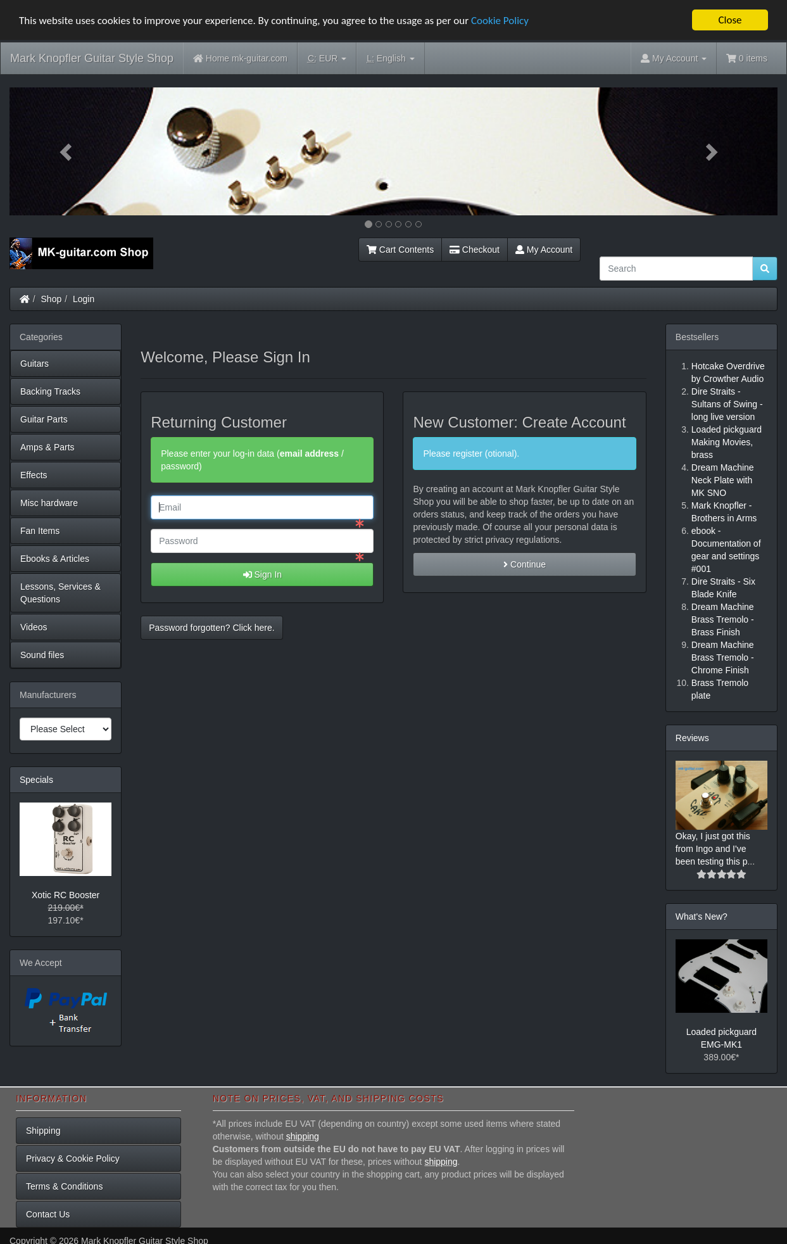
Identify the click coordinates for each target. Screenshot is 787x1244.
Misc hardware (49, 503)
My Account (543, 249)
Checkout (475, 249)
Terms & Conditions (64, 1186)
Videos (33, 627)
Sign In (262, 574)
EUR (327, 58)
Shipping (43, 1130)
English (390, 58)
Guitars (34, 364)
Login (83, 299)
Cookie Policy (500, 20)
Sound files (42, 655)
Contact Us (48, 1214)
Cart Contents (400, 249)
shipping (302, 1136)
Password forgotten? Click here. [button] (211, 628)
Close (729, 20)
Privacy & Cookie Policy (73, 1158)
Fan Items (40, 531)
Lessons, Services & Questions (60, 592)
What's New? (701, 916)
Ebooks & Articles (54, 559)
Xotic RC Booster (65, 895)
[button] (67, 151)
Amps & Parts (47, 447)
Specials (36, 780)
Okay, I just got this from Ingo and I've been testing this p (713, 848)
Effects (33, 475)
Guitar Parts (44, 419)
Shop (51, 299)
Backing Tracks (50, 391)
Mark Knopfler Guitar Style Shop (91, 58)
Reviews (692, 738)
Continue (524, 564)
